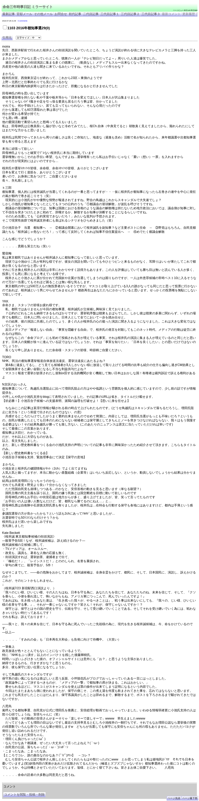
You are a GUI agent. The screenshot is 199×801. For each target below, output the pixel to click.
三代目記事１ (109, 14)
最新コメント (171, 14)
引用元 (7, 37)
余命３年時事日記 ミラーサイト (42, 781)
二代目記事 (91, 14)
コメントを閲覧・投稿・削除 (24, 794)
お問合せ (60, 14)
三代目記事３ (150, 14)
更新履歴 (188, 14)
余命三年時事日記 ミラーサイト (28, 7)
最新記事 (8, 14)
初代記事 (75, 14)
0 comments (22, 21)
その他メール (43, 14)
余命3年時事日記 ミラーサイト (67, 781)
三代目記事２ (130, 14)
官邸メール (24, 14)
